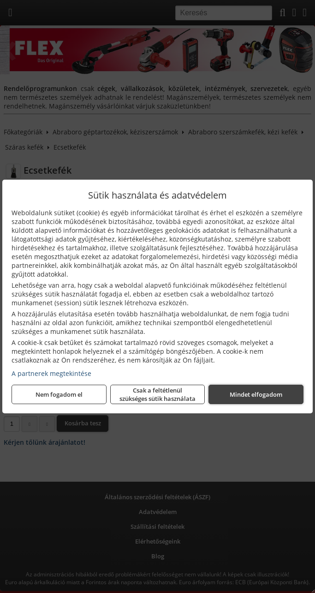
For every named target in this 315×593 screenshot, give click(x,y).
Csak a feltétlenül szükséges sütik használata (157, 394)
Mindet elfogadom (256, 394)
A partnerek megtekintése (51, 373)
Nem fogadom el (59, 394)
